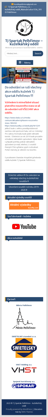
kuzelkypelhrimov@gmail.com (25, 4)
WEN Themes (27, 412)
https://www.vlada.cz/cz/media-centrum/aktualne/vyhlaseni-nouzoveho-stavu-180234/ (21, 120)
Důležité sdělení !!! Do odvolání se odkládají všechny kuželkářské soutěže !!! (24, 178)
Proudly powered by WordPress (19, 409)
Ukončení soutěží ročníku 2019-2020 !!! (24, 188)
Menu (25, 62)
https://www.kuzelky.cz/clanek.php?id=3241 (22, 126)
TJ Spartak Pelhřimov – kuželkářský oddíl (24, 42)
